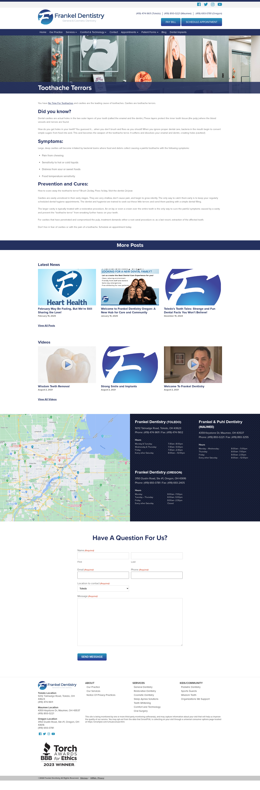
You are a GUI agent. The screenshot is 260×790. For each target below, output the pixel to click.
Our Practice (56, 32)
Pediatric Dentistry (190, 687)
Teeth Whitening (142, 702)
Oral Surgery (141, 710)
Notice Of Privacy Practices (101, 695)
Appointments (128, 32)
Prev (36, 295)
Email (85, 570)
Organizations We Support (195, 698)
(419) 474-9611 (143, 13)
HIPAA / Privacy (97, 778)
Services (70, 32)
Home (43, 32)
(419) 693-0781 (204, 13)
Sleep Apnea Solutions (146, 698)
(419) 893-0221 (172, 13)
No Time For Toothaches (60, 103)
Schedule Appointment (201, 22)
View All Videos (47, 399)
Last (133, 561)
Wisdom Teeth (188, 695)
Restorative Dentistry (145, 691)
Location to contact (93, 583)
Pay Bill (171, 22)
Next (223, 295)
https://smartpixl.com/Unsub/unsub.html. (106, 722)
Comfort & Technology (92, 32)
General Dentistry (143, 687)
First (79, 561)
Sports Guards (189, 691)
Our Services (93, 691)
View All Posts (46, 325)
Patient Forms (148, 32)
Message (87, 596)
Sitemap (84, 778)
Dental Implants (178, 32)
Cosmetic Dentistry (144, 695)
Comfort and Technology (147, 706)
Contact (114, 32)
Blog (164, 32)
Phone (139, 570)
